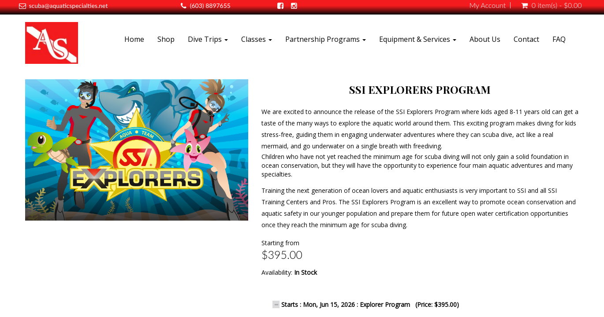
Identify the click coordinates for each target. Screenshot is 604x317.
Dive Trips (208, 39)
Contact (526, 39)
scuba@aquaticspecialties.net (68, 5)
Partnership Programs (325, 39)
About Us (485, 39)
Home (134, 39)
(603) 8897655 (210, 5)
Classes (256, 39)
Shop (166, 39)
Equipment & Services (417, 39)
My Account (487, 5)
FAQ (559, 39)
